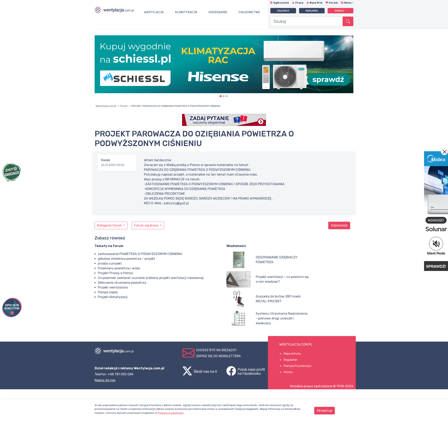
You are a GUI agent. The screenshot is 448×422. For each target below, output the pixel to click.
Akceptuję (324, 410)
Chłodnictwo (249, 12)
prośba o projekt (110, 263)
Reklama (312, 10)
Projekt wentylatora (113, 287)
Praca (299, 2)
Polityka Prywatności (297, 366)
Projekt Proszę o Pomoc (115, 273)
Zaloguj (283, 10)
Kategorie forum (110, 225)
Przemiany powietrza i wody (119, 268)
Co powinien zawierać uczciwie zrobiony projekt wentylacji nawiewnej (151, 278)
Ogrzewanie (217, 12)
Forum (333, 2)
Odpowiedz (339, 225)
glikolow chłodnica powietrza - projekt (126, 259)
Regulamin (290, 360)
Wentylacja (154, 12)
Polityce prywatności (170, 412)
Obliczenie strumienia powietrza (122, 283)
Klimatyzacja (186, 12)
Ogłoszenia (281, 2)
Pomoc (288, 372)
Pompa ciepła (108, 292)
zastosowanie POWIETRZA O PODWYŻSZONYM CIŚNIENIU (140, 254)
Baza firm (316, 2)
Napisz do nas (105, 380)
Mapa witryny (292, 353)
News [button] (348, 2)
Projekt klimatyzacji (113, 297)
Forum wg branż (146, 225)
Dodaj (339, 10)
